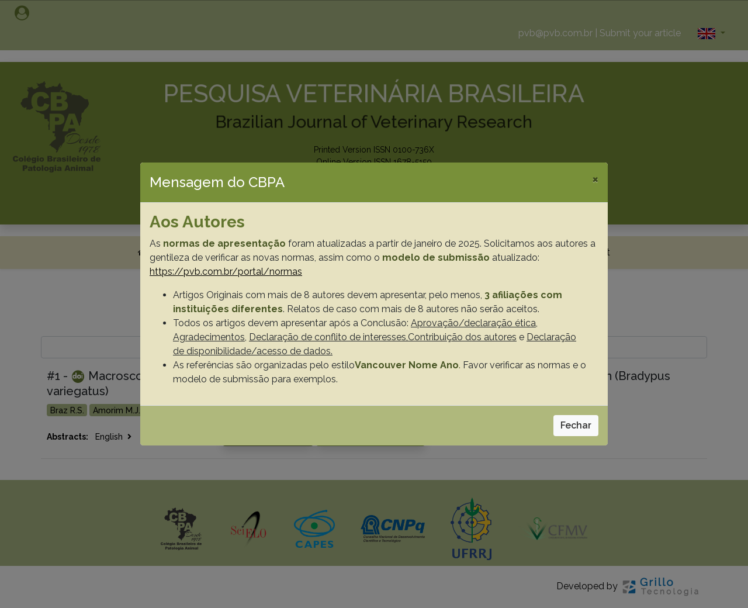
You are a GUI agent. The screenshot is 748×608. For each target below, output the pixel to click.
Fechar (575, 425)
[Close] (595, 179)
